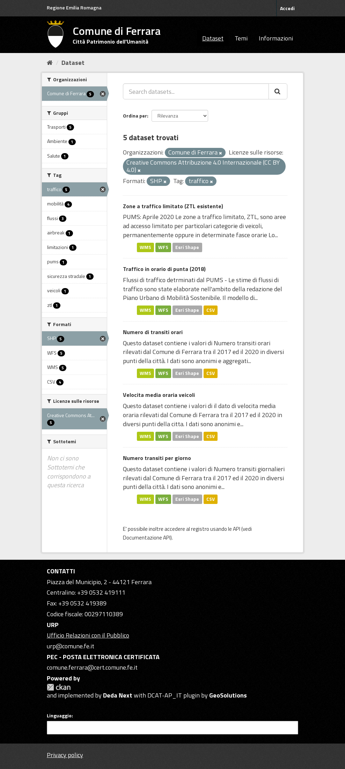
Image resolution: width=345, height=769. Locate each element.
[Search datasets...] (196, 91)
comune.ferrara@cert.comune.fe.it (92, 667)
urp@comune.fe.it (70, 646)
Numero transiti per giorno (157, 458)
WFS (163, 247)
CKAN (59, 687)
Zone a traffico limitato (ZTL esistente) (173, 206)
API (236, 529)
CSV (210, 310)
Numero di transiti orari (153, 332)
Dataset (212, 38)
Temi (241, 38)
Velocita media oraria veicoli (159, 395)
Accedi (287, 8)
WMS (145, 247)
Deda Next (117, 695)
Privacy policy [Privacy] (65, 755)
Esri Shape (187, 247)
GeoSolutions (228, 695)
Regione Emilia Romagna (74, 7)
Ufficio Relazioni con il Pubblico (88, 635)
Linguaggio (59, 715)
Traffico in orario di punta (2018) (164, 269)
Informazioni (276, 38)
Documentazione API (146, 538)
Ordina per (135, 115)
